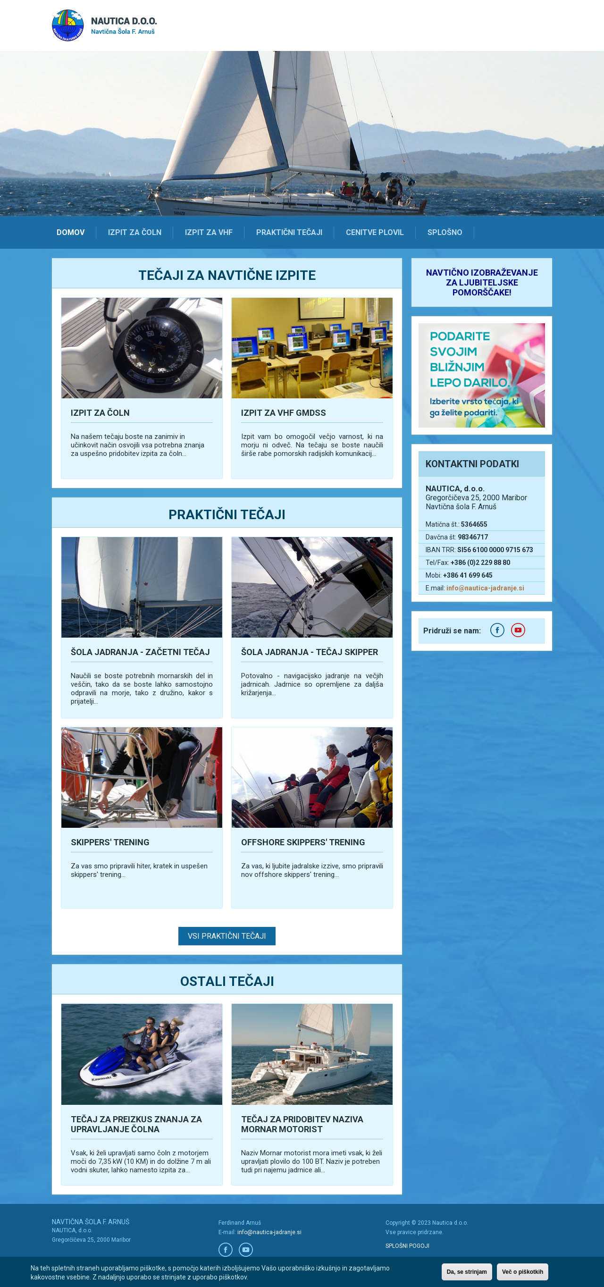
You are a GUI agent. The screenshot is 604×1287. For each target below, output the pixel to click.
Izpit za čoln (134, 232)
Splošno (445, 232)
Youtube (518, 630)
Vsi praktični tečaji (227, 936)
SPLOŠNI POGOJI (407, 1246)
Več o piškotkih (522, 1272)
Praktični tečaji (289, 232)
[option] (302, 133)
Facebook (497, 630)
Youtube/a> (246, 1250)
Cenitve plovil (375, 232)
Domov (70, 232)
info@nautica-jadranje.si (485, 588)
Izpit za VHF (209, 232)
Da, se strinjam (467, 1272)
